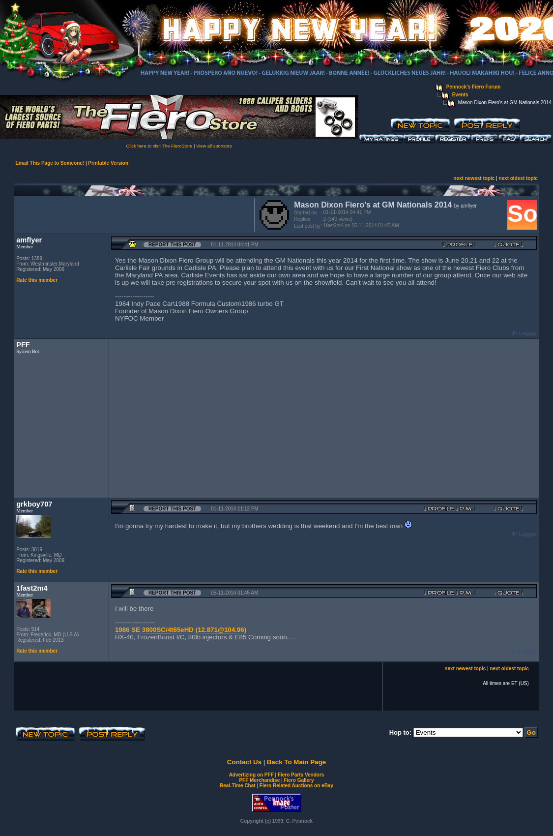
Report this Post (172, 244)
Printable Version (108, 163)
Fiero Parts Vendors (301, 774)
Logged (528, 333)
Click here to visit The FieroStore (159, 146)
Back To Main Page (296, 762)
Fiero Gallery (299, 780)
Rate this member (37, 280)
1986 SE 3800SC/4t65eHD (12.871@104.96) (180, 629)
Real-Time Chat (238, 785)
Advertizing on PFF (251, 774)
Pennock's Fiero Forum (473, 87)
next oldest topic (517, 178)
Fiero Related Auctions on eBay (296, 785)
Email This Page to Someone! (49, 163)
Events (460, 94)
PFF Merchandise (259, 780)
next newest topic (474, 178)
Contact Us (244, 762)
